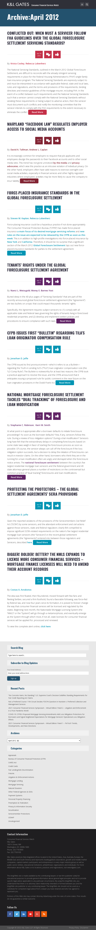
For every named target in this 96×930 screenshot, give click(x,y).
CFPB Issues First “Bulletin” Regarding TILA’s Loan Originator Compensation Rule (46, 335)
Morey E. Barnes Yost (42, 290)
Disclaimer (84, 928)
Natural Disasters (15, 788)
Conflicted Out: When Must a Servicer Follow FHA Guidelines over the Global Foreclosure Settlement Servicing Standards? (46, 38)
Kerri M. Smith (42, 425)
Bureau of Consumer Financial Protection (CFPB (27, 759)
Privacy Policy (74, 928)
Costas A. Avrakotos (21, 589)
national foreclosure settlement (42, 462)
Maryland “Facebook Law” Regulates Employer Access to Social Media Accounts (47, 126)
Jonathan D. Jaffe (19, 358)
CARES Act (12, 762)
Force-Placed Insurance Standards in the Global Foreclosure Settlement (43, 195)
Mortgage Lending (15, 781)
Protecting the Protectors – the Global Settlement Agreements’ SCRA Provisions (43, 491)
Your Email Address (14, 670)
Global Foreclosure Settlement (49, 245)
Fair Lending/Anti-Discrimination (20, 770)
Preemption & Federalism (18, 803)
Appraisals (12, 755)
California (27, 241)
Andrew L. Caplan (38, 149)
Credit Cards (13, 766)
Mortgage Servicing (15, 784)
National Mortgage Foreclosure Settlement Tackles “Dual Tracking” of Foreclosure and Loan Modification (46, 399)
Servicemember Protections (19, 814)
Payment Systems (15, 795)
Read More (37, 112)
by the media (60, 162)
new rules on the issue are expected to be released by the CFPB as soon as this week (46, 235)
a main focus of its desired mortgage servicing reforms (46, 231)
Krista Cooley (17, 63)
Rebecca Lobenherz (36, 63)
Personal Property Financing (19, 799)
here (29, 542)
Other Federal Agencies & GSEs (20, 792)
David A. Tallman (19, 149)
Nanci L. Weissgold (20, 290)
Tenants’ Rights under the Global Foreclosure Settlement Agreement (37, 267)
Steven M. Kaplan (20, 218)
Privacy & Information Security (20, 806)
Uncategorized (14, 821)
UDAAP (11, 817)
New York (12, 241)
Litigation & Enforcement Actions (21, 777)
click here (46, 626)
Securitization (13, 810)
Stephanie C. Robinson (22, 425)
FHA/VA (11, 773)
